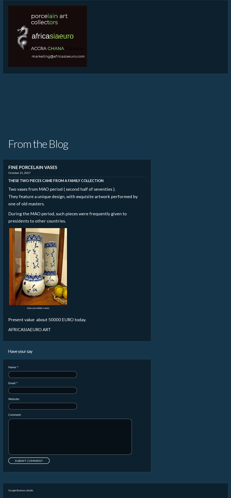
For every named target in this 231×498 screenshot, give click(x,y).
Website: (14, 399)
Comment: (14, 414)
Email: (13, 383)
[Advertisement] (115, 101)
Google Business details (20, 490)
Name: (13, 367)
